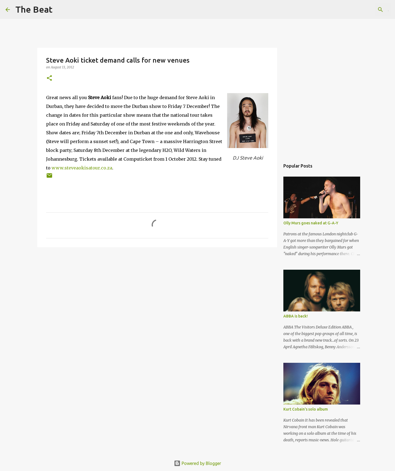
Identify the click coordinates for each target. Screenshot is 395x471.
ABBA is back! (295, 316)
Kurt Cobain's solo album (305, 409)
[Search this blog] (362, 9)
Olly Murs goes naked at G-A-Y (310, 223)
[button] (49, 78)
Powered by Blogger (197, 463)
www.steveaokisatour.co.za (82, 168)
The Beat (33, 9)
